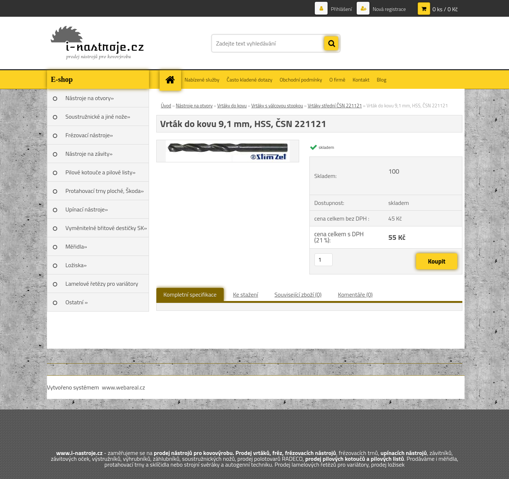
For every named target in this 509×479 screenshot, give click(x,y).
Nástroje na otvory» (90, 98)
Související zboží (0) (297, 294)
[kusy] (323, 259)
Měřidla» (76, 246)
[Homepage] (172, 79)
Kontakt (361, 79)
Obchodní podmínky (300, 79)
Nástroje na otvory (194, 105)
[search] (331, 44)
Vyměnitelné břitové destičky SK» (106, 227)
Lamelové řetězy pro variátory (102, 283)
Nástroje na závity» (89, 153)
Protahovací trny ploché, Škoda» (105, 190)
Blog (381, 79)
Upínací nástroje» (87, 209)
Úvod (166, 105)
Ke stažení (245, 294)
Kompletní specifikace (190, 294)
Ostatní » (77, 302)
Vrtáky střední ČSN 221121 (335, 105)
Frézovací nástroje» (89, 135)
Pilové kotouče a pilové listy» (101, 172)
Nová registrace (389, 9)
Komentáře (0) (355, 294)
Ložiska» (76, 265)
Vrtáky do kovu (232, 105)
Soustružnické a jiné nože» (98, 116)
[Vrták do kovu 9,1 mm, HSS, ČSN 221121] (228, 143)
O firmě (337, 79)
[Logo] (97, 43)
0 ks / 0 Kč (445, 9)
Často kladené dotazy (249, 79)
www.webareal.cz (123, 387)
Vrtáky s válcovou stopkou (277, 105)
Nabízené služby (202, 79)
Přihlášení (341, 9)
